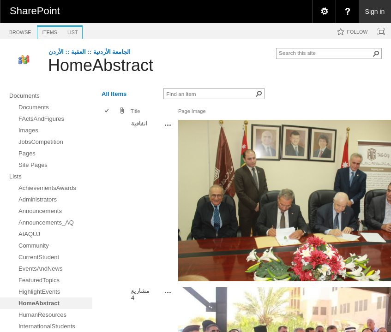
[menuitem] (324, 11)
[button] (376, 53)
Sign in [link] (375, 11)
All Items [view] (114, 93)
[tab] (20, 30)
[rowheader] (109, 201)
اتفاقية (139, 123)
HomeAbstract (100, 65)
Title (135, 111)
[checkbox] (107, 111)
